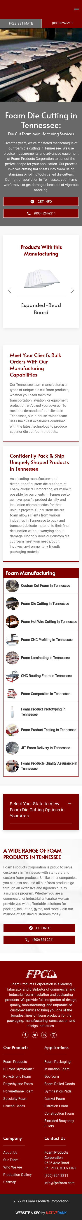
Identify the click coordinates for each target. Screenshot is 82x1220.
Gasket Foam (54, 1099)
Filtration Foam (56, 1106)
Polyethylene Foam (18, 1084)
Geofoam (51, 1077)
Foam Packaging (57, 1062)
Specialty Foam (15, 1099)
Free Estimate (21, 23)
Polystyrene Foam (17, 1077)
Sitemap (9, 1182)
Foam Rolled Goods (59, 1084)
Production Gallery (17, 1175)
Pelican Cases (14, 1106)
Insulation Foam (57, 1069)
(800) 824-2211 (56, 1176)
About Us (10, 1152)
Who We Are (12, 1167)
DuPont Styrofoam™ (18, 1069)
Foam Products (15, 1062)
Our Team (10, 1160)
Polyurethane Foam (18, 1091)
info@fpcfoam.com (59, 1183)
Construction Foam (59, 1114)
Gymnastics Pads (58, 1091)
